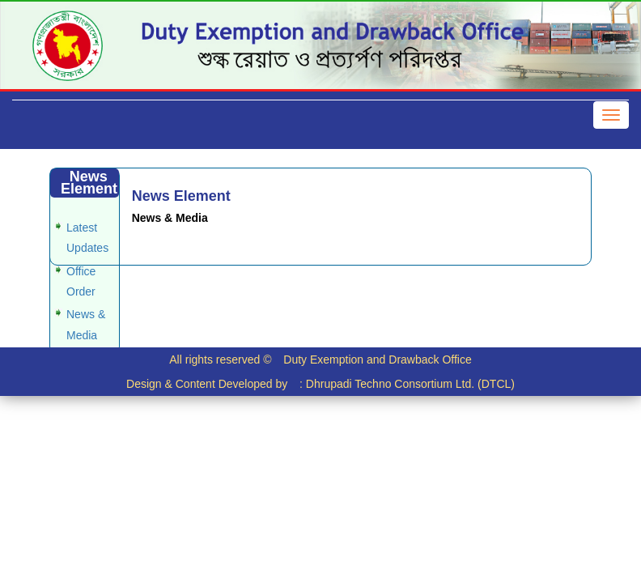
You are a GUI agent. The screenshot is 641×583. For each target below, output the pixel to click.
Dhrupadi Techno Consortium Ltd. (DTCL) (410, 383)
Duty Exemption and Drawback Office (377, 359)
